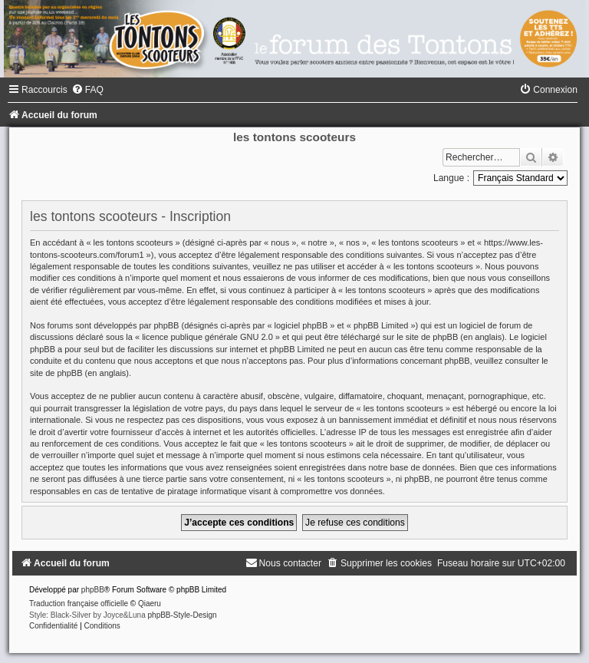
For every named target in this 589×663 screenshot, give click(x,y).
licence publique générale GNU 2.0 (207, 336)
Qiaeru (149, 603)
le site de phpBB (427, 336)
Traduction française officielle (78, 603)
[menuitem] (87, 89)
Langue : (451, 178)
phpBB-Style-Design (182, 615)
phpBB (92, 589)
